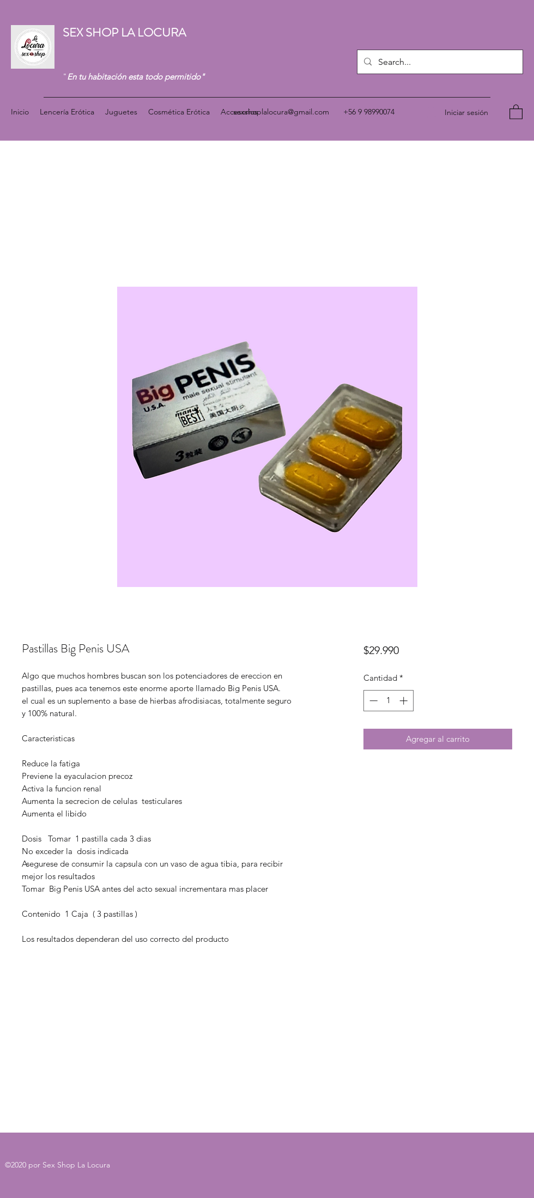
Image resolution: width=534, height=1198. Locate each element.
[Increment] (404, 701)
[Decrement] (372, 701)
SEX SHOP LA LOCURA (126, 32)
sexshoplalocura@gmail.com (281, 112)
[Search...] (439, 62)
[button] (516, 111)
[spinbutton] (388, 701)
